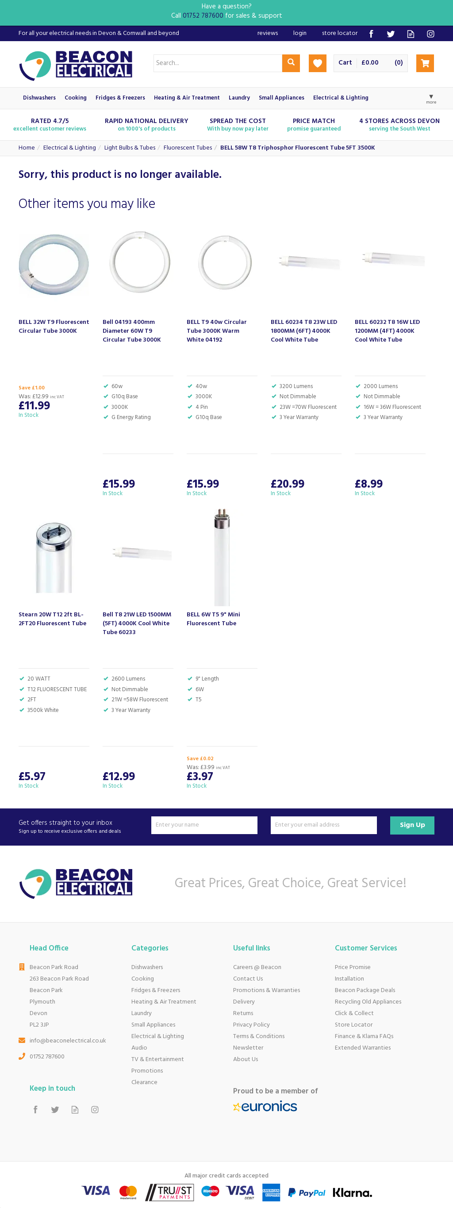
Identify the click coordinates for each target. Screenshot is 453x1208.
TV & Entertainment (157, 1059)
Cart (345, 63)
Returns (243, 1013)
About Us (245, 1059)
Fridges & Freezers (155, 990)
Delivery (244, 1002)
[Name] (204, 825)
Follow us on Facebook (371, 34)
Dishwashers (147, 967)
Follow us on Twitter (391, 34)
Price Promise (353, 967)
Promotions (147, 1071)
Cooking (142, 979)
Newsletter (248, 1048)
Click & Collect (354, 1013)
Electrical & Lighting (157, 1036)
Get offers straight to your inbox (82, 827)
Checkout (425, 63)
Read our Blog (411, 34)
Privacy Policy (251, 1025)
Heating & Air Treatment (163, 1002)
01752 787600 (47, 1057)
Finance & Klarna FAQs (364, 1036)
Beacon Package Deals (365, 990)
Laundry (141, 1013)
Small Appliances (153, 1025)
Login (300, 33)
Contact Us (248, 979)
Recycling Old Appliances (368, 1002)
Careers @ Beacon (257, 967)
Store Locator (353, 1025)
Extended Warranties (363, 1048)
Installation (349, 979)
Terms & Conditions (258, 1036)
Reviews (267, 33)
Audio (139, 1048)
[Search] (218, 63)
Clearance (144, 1082)
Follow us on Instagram (431, 34)
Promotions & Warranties (266, 990)
